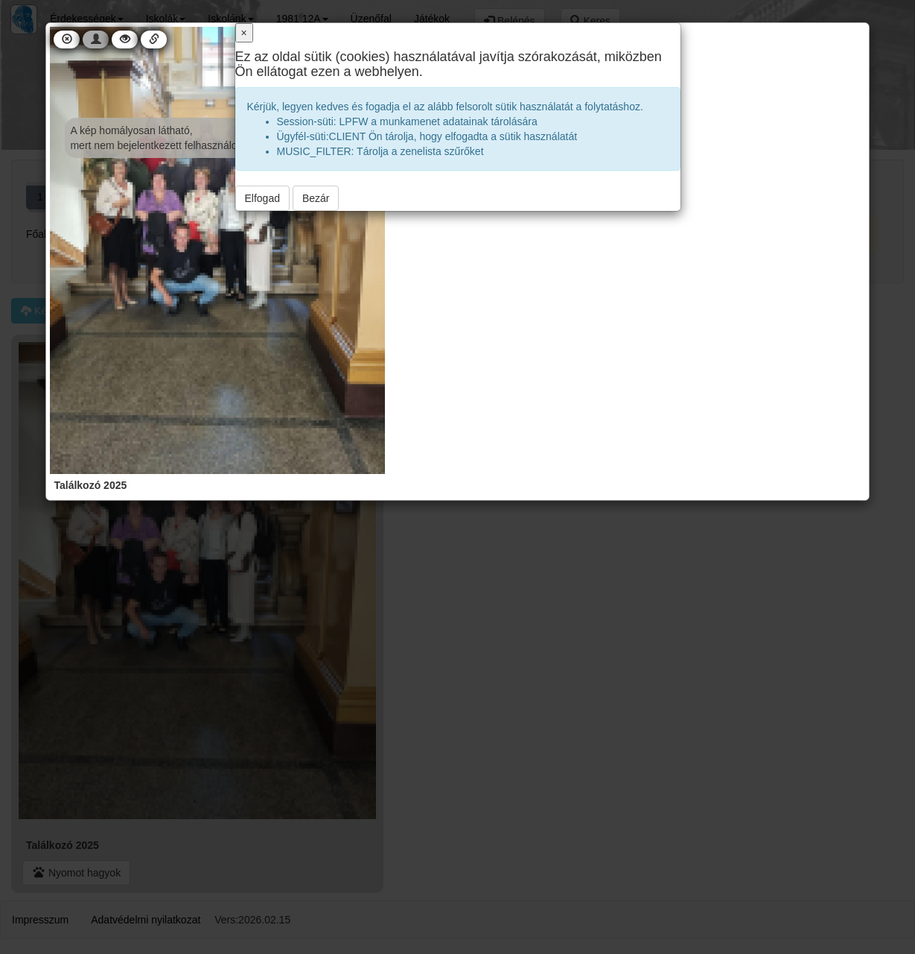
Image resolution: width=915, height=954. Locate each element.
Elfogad (262, 198)
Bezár (316, 198)
